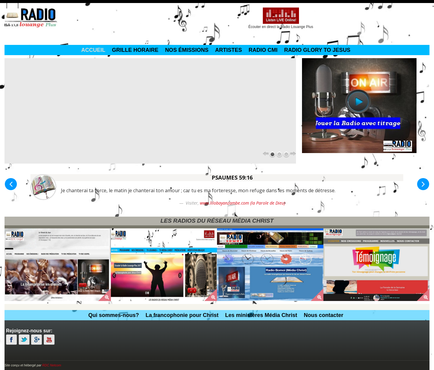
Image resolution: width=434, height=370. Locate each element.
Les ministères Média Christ (261, 315)
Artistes (228, 50)
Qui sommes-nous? (113, 315)
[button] (11, 184)
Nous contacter (323, 315)
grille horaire (135, 50)
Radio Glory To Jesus (317, 50)
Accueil (93, 50)
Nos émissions (187, 50)
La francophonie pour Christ (182, 315)
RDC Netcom (51, 365)
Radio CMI (263, 50)
